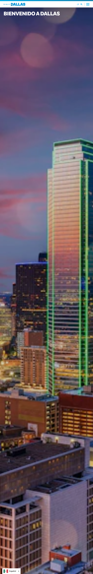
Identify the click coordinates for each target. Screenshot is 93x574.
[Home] (14, 4)
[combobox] (11, 571)
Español (9, 571)
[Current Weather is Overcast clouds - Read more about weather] (78, 4)
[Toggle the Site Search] (82, 4)
